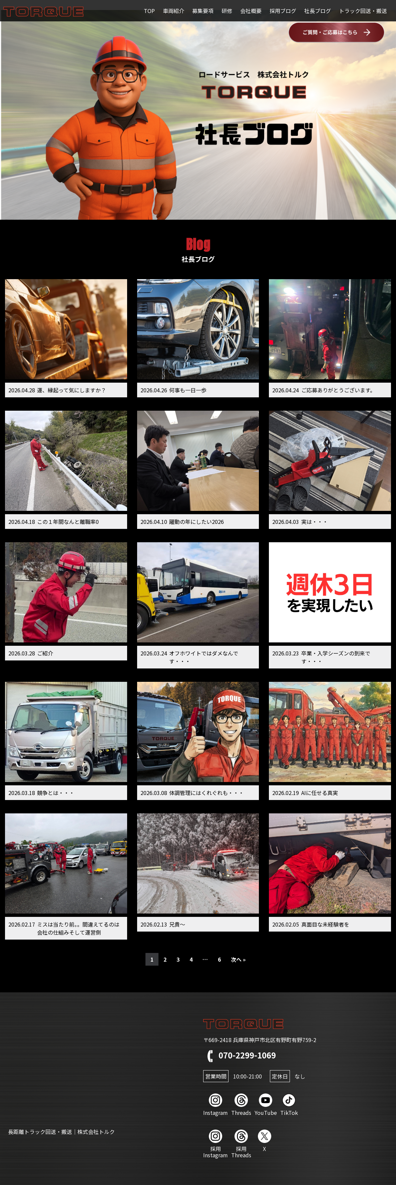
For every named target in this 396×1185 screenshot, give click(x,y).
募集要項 (203, 11)
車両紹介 (173, 11)
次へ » (238, 959)
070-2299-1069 (239, 1055)
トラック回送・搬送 (363, 11)
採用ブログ (283, 11)
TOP (149, 11)
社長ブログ (317, 11)
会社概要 (251, 11)
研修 (227, 11)
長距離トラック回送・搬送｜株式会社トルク (61, 1132)
